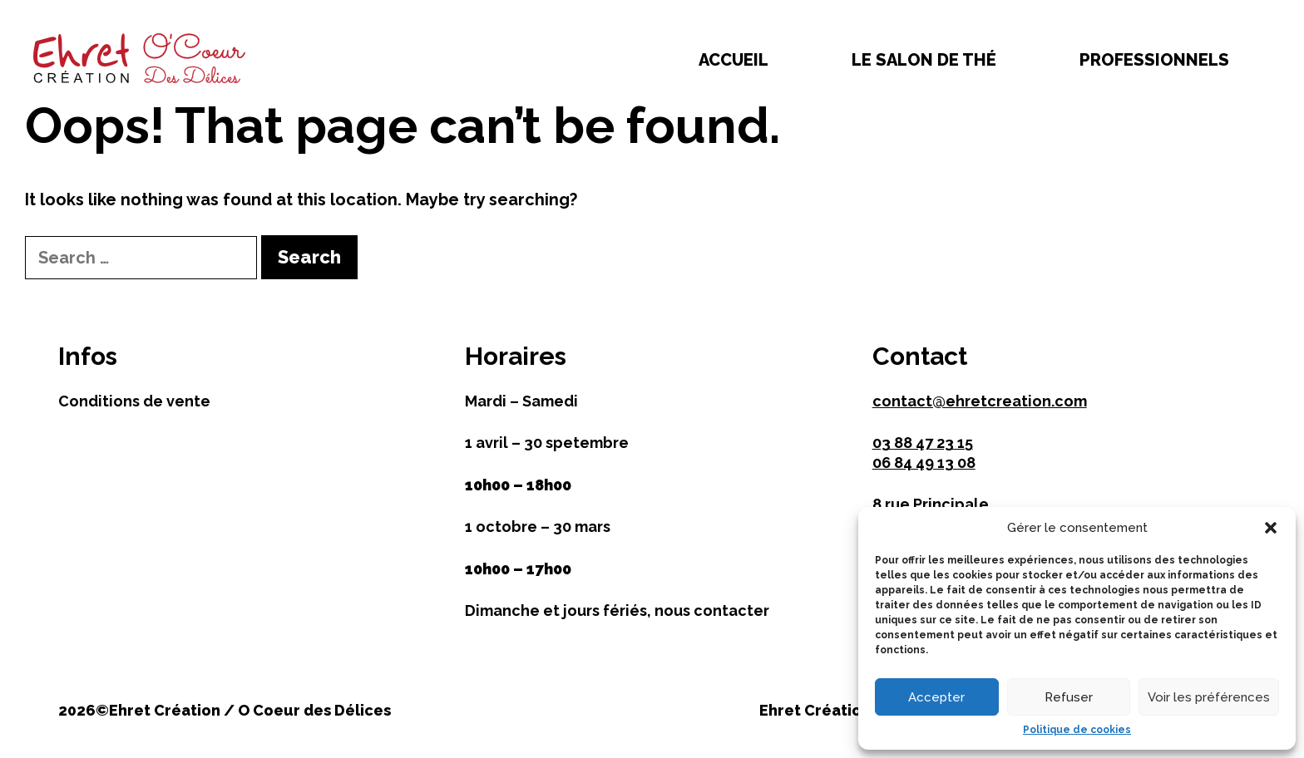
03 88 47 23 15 (922, 442)
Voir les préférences (1209, 697)
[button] (1270, 527)
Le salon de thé (924, 60)
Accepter (936, 697)
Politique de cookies (1077, 730)
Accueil (733, 60)
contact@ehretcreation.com (979, 401)
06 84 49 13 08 (924, 462)
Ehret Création (815, 710)
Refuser (1069, 697)
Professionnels (1154, 60)
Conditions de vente (134, 401)
